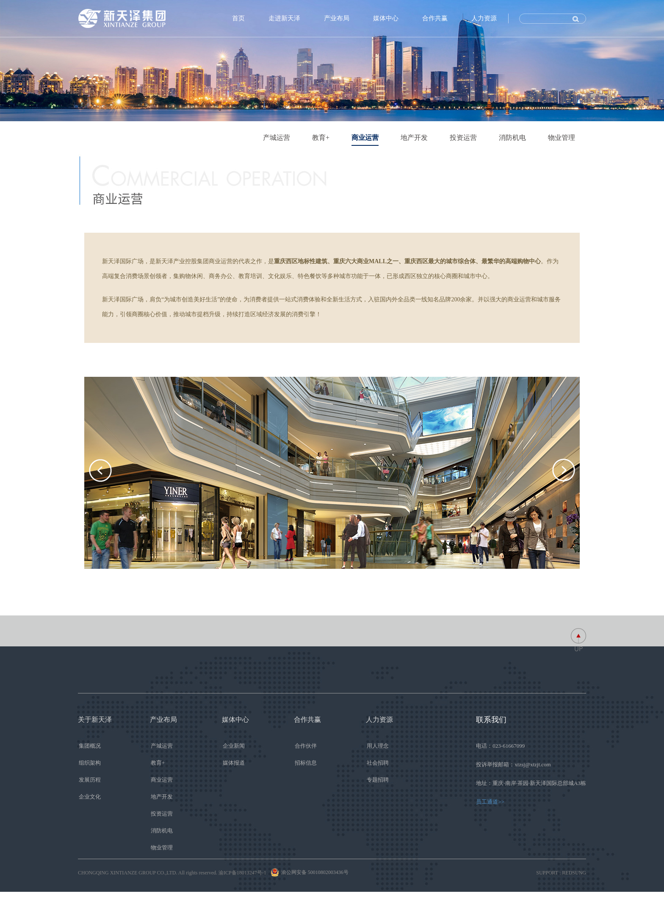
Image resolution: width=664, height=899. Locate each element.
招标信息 (306, 763)
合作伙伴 (306, 746)
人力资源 (484, 18)
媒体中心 (385, 18)
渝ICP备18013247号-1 (242, 873)
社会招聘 (378, 763)
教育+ (320, 137)
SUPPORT (547, 873)
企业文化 (90, 796)
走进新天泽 (284, 18)
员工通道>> (490, 802)
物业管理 (561, 137)
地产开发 (414, 137)
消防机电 (512, 137)
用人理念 (378, 746)
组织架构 (90, 763)
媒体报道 (234, 763)
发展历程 (90, 780)
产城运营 (276, 137)
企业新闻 (234, 746)
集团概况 (90, 746)
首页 (238, 18)
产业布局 (336, 18)
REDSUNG (574, 873)
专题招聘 (378, 780)
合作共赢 (435, 18)
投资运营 (463, 137)
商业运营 (365, 137)
